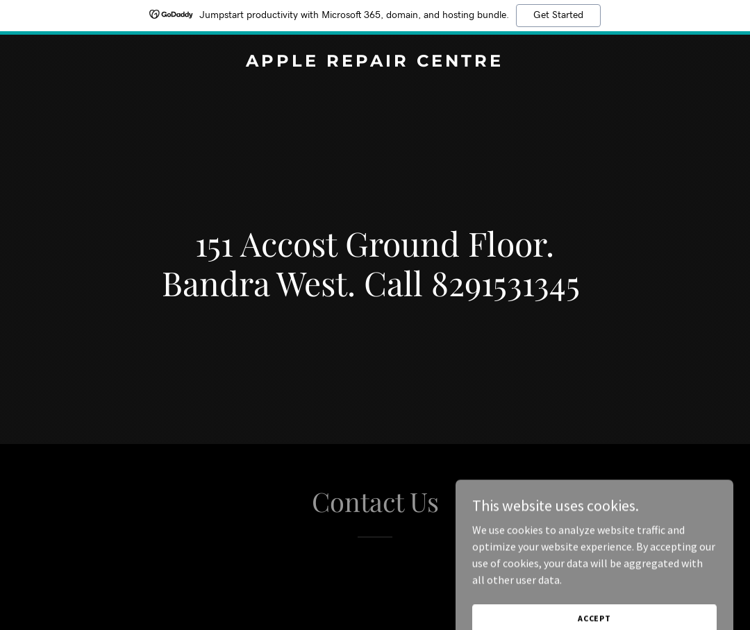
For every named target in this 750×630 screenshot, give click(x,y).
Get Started (558, 15)
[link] (375, 62)
